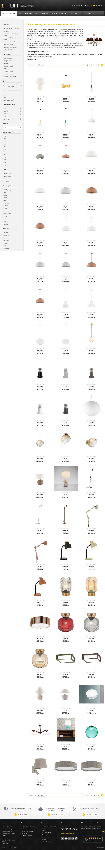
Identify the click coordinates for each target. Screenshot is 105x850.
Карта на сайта (46, 841)
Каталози (44, 830)
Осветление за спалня (8, 833)
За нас (44, 839)
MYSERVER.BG (100, 847)
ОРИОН (3, 18)
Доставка (24, 833)
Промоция (5, 843)
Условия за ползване (28, 826)
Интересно (45, 835)
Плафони (4, 838)
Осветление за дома (8, 829)
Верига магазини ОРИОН (10, 847)
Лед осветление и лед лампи (8, 840)
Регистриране (78, 5)
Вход (88, 5)
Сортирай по (32, 65)
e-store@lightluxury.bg (67, 833)
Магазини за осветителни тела (49, 827)
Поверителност (26, 829)
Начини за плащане (27, 831)
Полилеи (4, 835)
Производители (46, 832)
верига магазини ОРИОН (51, 29)
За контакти (45, 837)
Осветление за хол (7, 831)
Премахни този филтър (20, 128)
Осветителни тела (7, 826)
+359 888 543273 (69, 829)
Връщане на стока (27, 835)
